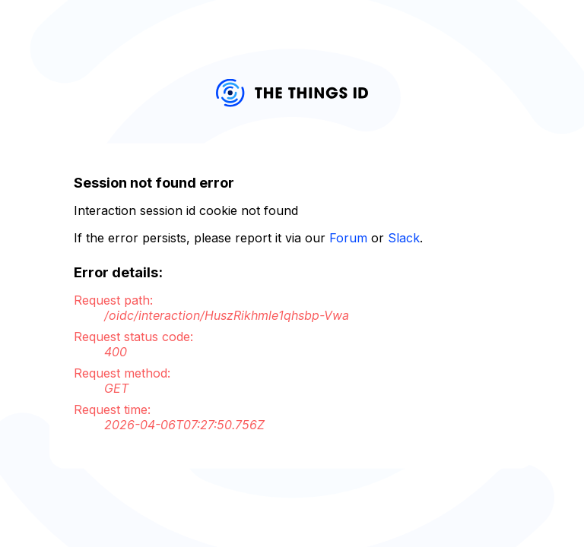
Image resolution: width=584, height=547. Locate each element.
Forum (348, 237)
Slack (404, 237)
